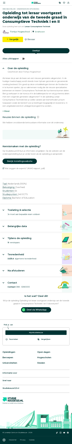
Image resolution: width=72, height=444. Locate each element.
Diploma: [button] (7, 198)
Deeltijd (36, 51)
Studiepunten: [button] (10, 194)
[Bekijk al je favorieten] (11, 339)
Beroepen (8, 357)
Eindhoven (40, 32)
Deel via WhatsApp (34, 309)
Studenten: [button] (9, 191)
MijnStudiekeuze (36, 333)
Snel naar (7, 380)
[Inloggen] (68, 2)
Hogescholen (44, 357)
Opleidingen (9, 352)
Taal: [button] (5, 184)
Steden (41, 363)
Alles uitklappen (14, 58)
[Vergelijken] (59, 2)
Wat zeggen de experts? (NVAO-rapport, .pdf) (24, 168)
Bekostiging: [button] (9, 187)
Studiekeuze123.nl (11, 388)
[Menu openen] (4, 3)
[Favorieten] (64, 2)
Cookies (31, 440)
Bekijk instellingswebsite (19, 161)
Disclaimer (13, 440)
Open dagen (43, 352)
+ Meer (6, 111)
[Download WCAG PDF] (4, 439)
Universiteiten (10, 363)
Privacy (23, 440)
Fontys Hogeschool (20, 31)
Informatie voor (10, 373)
